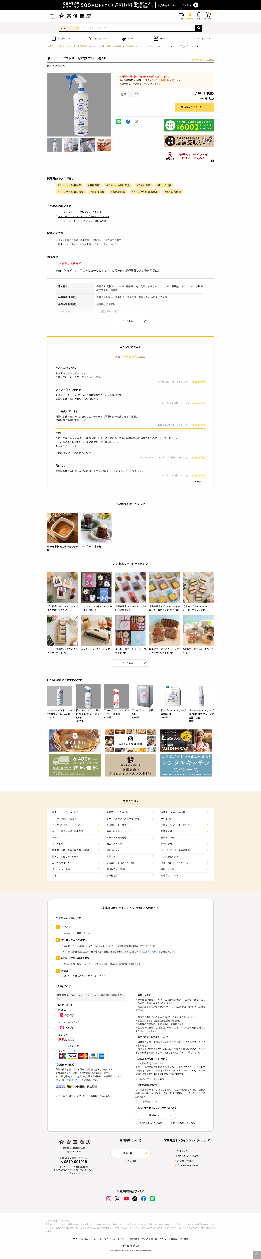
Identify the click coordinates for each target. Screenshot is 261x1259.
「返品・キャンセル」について (152, 1079)
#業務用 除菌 (118, 191)
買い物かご (68, 946)
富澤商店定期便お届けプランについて (135, 946)
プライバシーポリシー (186, 1165)
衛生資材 (130, 46)
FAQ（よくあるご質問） (187, 1156)
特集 (59, 244)
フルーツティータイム (104, 244)
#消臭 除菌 (94, 185)
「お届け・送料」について (70, 1095)
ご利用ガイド (182, 1151)
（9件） (210, 59)
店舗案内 (172, 1239)
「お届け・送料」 (149, 951)
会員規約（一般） (184, 1160)
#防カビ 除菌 (144, 185)
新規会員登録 (82, 933)
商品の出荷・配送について (75, 964)
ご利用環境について (146, 1101)
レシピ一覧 (96, 1239)
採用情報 (184, 1239)
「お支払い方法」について (100, 1095)
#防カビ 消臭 (164, 185)
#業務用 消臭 (97, 191)
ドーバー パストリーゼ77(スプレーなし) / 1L (79, 212)
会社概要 (130, 1161)
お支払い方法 (99, 964)
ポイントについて (103, 946)
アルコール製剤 (146, 46)
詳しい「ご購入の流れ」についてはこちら (83, 976)
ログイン (67, 933)
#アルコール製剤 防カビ (71, 191)
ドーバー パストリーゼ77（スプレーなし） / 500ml (82, 216)
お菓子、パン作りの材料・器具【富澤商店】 (67, 46)
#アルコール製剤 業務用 (145, 191)
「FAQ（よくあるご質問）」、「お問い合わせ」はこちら (165, 1123)
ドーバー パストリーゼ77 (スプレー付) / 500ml (81, 221)
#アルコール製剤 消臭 (118, 185)
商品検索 (84, 1239)
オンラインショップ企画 (77, 244)
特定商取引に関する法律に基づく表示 (147, 1239)
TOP (75, 1239)
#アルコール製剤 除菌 (69, 185)
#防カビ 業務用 (173, 191)
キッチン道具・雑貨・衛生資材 (107, 46)
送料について (84, 946)
